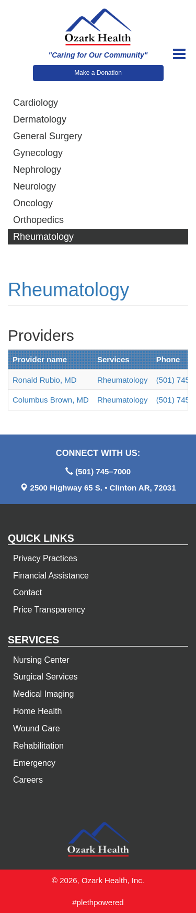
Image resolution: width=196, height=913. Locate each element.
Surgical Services (45, 676)
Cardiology (35, 102)
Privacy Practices (45, 558)
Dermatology (39, 119)
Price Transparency (49, 609)
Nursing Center (41, 659)
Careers (28, 779)
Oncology (33, 203)
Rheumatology (43, 236)
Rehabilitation (38, 745)
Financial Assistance (51, 575)
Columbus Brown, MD (51, 399)
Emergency (34, 763)
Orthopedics (38, 220)
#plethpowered (97, 902)
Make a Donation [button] (98, 72)
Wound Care (36, 728)
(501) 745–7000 (103, 471)
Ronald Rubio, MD (45, 379)
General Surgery (47, 136)
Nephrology (37, 169)
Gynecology (38, 153)
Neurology (34, 186)
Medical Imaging (43, 693)
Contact (27, 592)
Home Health (37, 711)
